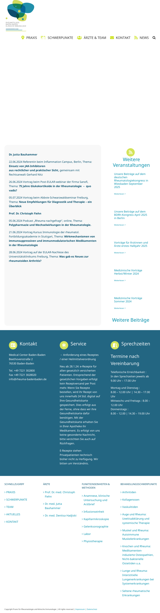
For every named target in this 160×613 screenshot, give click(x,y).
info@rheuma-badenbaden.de (27, 379)
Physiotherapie (93, 541)
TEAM (9, 507)
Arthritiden (129, 492)
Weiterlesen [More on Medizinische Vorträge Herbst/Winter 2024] (119, 280)
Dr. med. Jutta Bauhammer (53, 506)
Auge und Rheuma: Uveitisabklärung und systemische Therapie (136, 518)
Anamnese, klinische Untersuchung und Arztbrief (97, 500)
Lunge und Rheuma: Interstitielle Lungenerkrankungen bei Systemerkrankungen (138, 577)
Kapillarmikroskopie (96, 519)
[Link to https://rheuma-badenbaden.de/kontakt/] (13, 345)
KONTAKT (12, 521)
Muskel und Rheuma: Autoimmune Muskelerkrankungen (135, 535)
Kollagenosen (130, 499)
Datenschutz (92, 609)
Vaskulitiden (130, 507)
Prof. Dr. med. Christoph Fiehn (60, 494)
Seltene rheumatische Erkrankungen (136, 593)
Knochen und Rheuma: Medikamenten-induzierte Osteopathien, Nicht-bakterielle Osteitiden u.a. (138, 554)
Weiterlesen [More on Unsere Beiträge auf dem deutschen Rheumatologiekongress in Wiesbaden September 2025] (119, 194)
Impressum (80, 609)
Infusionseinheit (94, 511)
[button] (154, 37)
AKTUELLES (13, 514)
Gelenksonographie (96, 526)
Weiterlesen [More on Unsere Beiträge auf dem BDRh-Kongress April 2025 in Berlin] (119, 225)
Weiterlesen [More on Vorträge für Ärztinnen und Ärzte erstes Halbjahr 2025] (119, 252)
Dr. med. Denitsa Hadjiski (61, 515)
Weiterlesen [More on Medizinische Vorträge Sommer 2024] (119, 308)
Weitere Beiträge (131, 320)
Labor (87, 534)
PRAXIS (10, 492)
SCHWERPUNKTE (16, 499)
